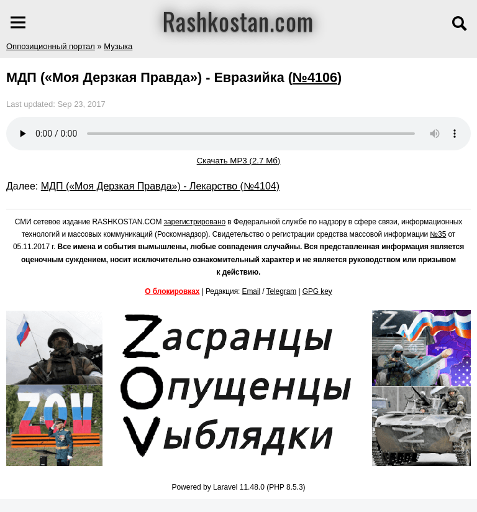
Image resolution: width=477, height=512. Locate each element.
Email (251, 291)
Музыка (118, 46)
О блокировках (172, 291)
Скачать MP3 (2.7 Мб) (239, 160)
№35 (438, 234)
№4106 (315, 77)
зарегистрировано (195, 221)
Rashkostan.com (238, 20)
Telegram (281, 291)
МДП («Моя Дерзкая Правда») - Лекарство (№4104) (160, 186)
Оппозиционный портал (50, 46)
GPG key (317, 291)
